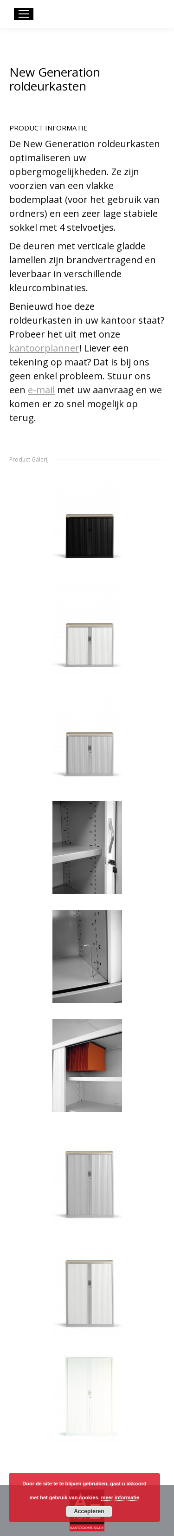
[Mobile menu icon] (23, 14)
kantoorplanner (44, 348)
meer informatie (120, 1497)
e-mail (41, 390)
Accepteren (89, 1511)
